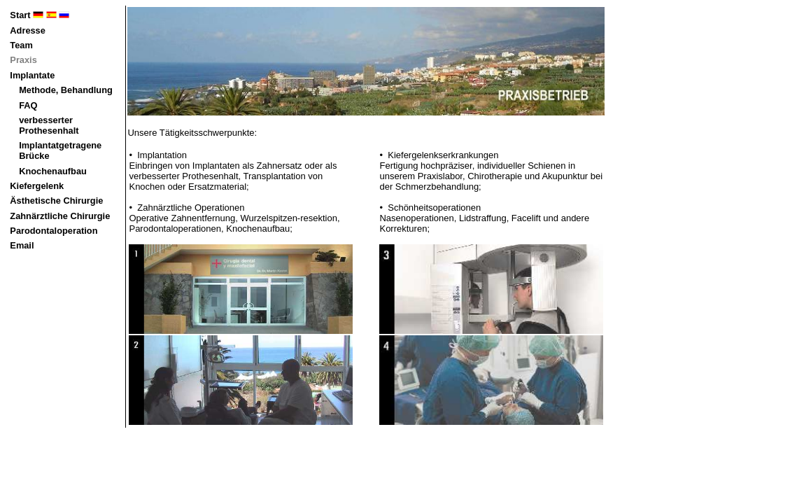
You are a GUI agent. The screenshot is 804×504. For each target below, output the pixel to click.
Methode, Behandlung (66, 90)
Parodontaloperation (53, 230)
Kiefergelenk (37, 186)
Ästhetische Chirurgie (56, 200)
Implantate (32, 75)
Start (39, 15)
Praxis (23, 60)
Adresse (27, 30)
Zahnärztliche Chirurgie (60, 216)
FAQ (28, 105)
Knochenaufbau (53, 171)
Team (21, 45)
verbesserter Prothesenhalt (48, 125)
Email (22, 245)
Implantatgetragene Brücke (60, 150)
